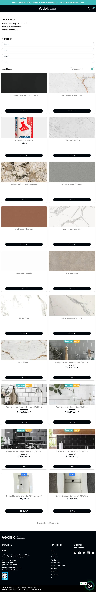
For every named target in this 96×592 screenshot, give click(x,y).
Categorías (7, 19)
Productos (54, 554)
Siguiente (54, 523)
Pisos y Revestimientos (11, 27)
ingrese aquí (37, 589)
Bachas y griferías (9, 30)
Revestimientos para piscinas (14, 23)
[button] (89, 8)
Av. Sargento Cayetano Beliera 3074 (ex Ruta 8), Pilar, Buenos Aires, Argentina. (16, 556)
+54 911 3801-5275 (9, 562)
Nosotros (54, 568)
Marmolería (55, 571)
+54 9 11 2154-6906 (10, 564)
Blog (52, 577)
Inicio (53, 551)
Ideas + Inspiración (58, 565)
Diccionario (55, 574)
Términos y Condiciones (55, 561)
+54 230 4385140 (9, 560)
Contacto (54, 557)
